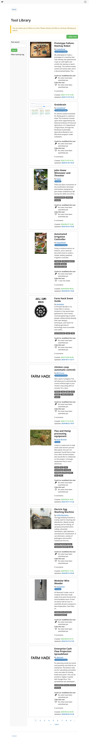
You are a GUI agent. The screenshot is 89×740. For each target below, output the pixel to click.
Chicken (57, 391)
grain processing (60, 197)
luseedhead (60, 49)
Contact (14, 736)
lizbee (58, 179)
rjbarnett (59, 657)
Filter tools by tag (17, 54)
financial (72, 685)
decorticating (59, 470)
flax (61, 467)
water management (68, 261)
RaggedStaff (61, 243)
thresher (57, 200)
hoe (63, 612)
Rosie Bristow (61, 439)
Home (14, 9)
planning (57, 688)
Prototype (58, 181)
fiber (61, 475)
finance (66, 685)
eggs (71, 547)
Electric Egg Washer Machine (63, 544)
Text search (15, 42)
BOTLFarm (60, 373)
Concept (57, 442)
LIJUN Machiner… (62, 515)
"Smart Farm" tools (60, 266)
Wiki (72, 333)
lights (67, 391)
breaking (57, 473)
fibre (56, 475)
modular (57, 612)
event (68, 333)
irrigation (58, 261)
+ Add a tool (72, 37)
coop (63, 391)
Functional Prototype (61, 51)
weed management (60, 615)
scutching (67, 470)
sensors (64, 264)
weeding (68, 612)
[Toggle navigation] (85, 2)
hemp (56, 467)
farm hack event (59, 333)
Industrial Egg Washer (61, 547)
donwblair (60, 304)
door (72, 391)
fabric (70, 473)
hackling (64, 473)
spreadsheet (58, 685)
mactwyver (60, 587)
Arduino (57, 264)
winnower (69, 197)
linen (65, 467)
